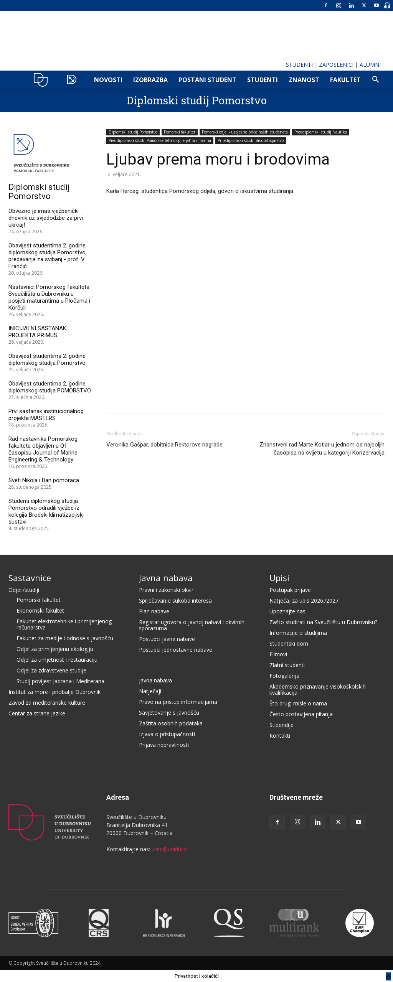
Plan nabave (154, 611)
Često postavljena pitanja (301, 714)
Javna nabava (166, 577)
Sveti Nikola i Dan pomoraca (43, 480)
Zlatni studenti (287, 665)
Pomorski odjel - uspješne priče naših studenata (245, 132)
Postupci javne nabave (167, 639)
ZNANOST (304, 80)
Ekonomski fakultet (40, 610)
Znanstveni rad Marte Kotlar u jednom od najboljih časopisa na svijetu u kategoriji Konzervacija (322, 448)
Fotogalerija (284, 675)
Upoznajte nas (287, 611)
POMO (73, 80)
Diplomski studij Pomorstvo (197, 100)
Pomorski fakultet (179, 132)
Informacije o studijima (298, 632)
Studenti (262, 80)
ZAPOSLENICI (336, 64)
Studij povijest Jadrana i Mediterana (60, 681)
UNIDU (43, 80)
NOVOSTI (108, 80)
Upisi (279, 577)
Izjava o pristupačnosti (167, 734)
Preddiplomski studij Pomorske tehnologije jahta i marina (160, 140)
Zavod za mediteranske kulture (46, 702)
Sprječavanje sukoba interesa (175, 600)
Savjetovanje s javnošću (169, 712)
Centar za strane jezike (36, 713)
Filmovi (278, 654)
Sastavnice (29, 577)
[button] (375, 80)
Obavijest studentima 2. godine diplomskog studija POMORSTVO (49, 387)
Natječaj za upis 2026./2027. (304, 600)
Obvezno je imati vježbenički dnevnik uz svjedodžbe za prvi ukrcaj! (45, 218)
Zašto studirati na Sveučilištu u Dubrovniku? (323, 622)
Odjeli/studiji (23, 589)
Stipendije (281, 724)
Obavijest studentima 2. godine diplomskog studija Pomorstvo (47, 359)
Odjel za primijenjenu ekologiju (55, 648)
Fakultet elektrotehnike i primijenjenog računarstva (64, 624)
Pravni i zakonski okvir (166, 589)
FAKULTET (345, 80)
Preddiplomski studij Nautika (320, 132)
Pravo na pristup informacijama (178, 701)
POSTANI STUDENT (207, 80)
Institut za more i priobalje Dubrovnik (54, 691)
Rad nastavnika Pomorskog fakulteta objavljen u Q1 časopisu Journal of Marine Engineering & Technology (43, 449)
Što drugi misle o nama (298, 703)
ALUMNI (370, 64)
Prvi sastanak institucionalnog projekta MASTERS (46, 415)
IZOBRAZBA (150, 80)
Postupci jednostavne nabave (175, 649)
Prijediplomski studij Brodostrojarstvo (251, 140)
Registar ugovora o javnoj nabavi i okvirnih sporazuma (191, 625)
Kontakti (279, 735)
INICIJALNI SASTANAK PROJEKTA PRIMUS (37, 332)
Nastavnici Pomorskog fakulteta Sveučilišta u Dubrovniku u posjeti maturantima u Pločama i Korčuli (49, 297)
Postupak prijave (290, 589)
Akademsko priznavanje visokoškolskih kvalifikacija (317, 689)
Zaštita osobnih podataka (171, 723)
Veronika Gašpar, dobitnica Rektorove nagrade (164, 444)
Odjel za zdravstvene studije (51, 670)
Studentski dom (288, 643)
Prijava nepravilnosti (164, 744)
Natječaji (150, 691)
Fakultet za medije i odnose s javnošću (65, 638)
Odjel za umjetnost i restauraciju (57, 659)
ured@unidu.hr (169, 849)
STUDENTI (299, 64)
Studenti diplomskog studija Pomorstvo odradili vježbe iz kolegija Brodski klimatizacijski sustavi (46, 511)
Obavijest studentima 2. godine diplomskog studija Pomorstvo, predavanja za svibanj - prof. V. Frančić (47, 256)
